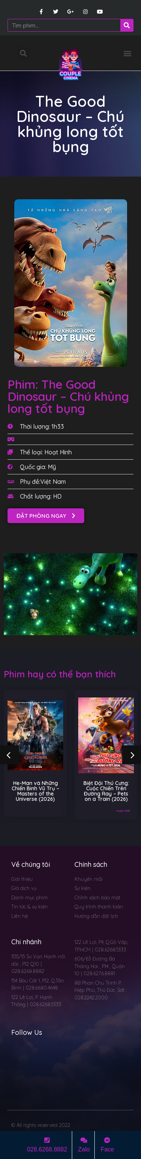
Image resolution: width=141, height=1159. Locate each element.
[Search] (126, 25)
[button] (127, 53)
